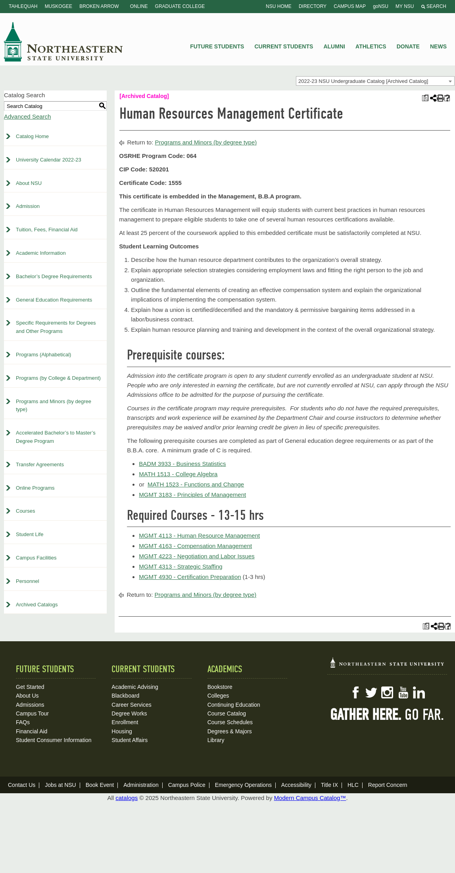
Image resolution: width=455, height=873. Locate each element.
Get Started (30, 687)
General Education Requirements (54, 300)
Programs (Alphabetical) (43, 355)
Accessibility (296, 785)
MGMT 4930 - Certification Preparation (190, 576)
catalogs (126, 797)
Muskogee (58, 6)
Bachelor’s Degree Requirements (54, 276)
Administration (141, 785)
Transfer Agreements (40, 464)
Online (139, 6)
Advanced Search (27, 116)
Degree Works (129, 713)
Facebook (355, 692)
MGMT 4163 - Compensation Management (195, 545)
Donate (408, 46)
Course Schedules (230, 722)
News (438, 46)
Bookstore (219, 687)
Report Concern (387, 785)
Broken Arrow (99, 6)
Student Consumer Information (54, 740)
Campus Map (350, 6)
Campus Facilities (36, 558)
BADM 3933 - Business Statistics (182, 463)
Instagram (387, 692)
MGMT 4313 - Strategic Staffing (180, 566)
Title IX (329, 785)
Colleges (218, 695)
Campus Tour (32, 713)
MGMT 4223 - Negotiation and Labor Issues (197, 556)
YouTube (403, 692)
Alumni (334, 46)
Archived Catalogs (37, 605)
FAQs (23, 722)
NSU (63, 42)
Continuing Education (233, 705)
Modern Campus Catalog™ (310, 797)
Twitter (371, 692)
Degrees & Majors (229, 731)
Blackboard (125, 695)
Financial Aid (31, 731)
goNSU (380, 6)
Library (216, 740)
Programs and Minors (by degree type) (53, 405)
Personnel (27, 581)
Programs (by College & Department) (58, 378)
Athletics (370, 46)
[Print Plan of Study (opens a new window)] (425, 98)
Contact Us (21, 785)
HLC (353, 785)
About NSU (29, 183)
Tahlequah (23, 6)
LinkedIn (419, 692)
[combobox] (375, 81)
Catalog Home (32, 136)
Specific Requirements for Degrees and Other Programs (56, 327)
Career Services (131, 705)
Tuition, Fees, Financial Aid (47, 230)
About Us (27, 695)
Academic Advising (134, 687)
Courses (25, 511)
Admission (28, 206)
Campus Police (186, 785)
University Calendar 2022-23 (48, 160)
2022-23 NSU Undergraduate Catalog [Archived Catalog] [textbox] (363, 81)
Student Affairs (129, 740)
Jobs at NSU (60, 785)
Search (433, 6)
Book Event (100, 785)
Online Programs (35, 488)
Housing (121, 731)
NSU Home (279, 6)
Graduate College (180, 6)
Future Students (217, 46)
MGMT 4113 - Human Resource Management (199, 535)
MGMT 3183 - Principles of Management (192, 494)
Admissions (30, 705)
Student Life (29, 534)
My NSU (404, 6)
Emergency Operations (243, 785)
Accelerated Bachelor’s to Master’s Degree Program (56, 437)
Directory (312, 6)
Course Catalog (226, 713)
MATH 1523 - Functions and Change (196, 484)
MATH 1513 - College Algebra (178, 474)
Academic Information (41, 253)
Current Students (284, 46)
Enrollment (124, 722)
